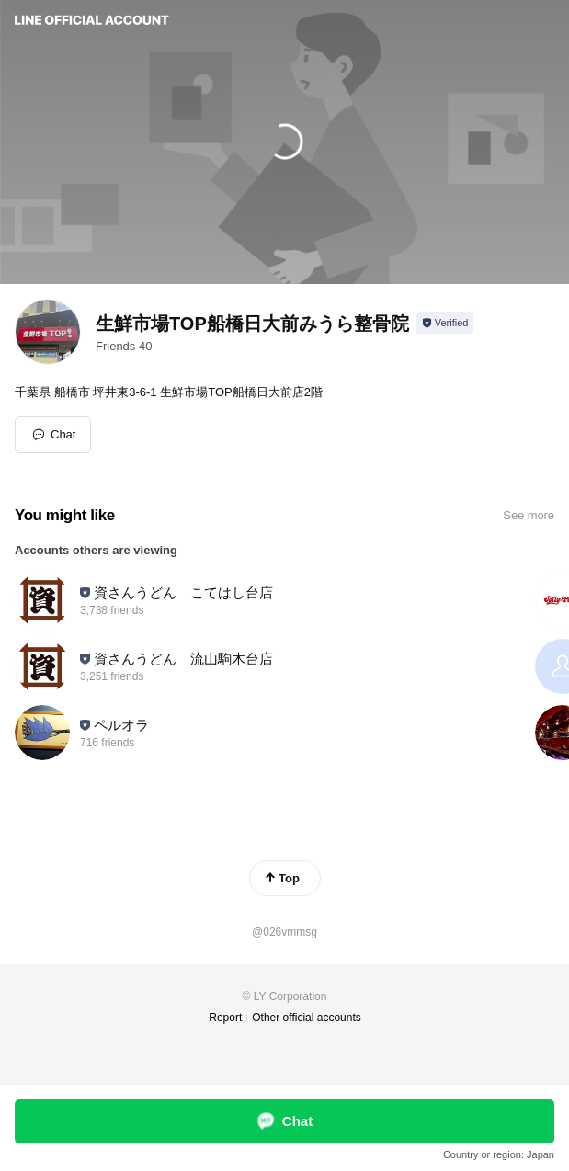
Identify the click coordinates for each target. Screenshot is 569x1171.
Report (225, 1017)
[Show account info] (445, 323)
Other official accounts (306, 1017)
